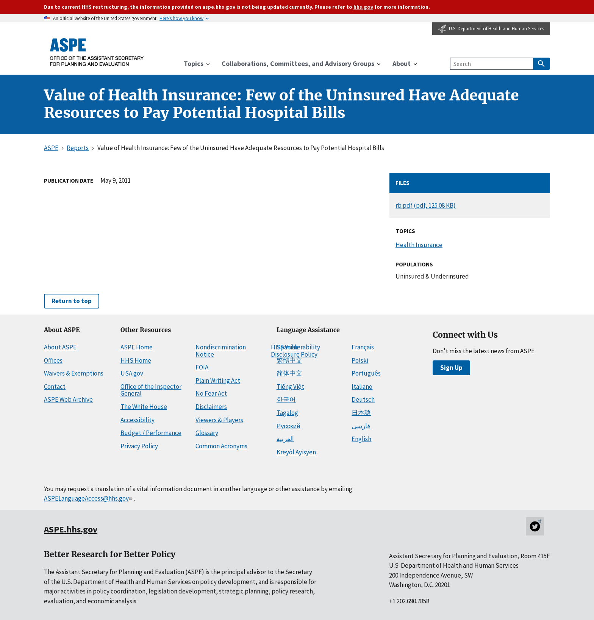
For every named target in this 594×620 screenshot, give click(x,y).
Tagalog (287, 413)
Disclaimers (211, 406)
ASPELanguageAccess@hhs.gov (89, 498)
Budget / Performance (150, 433)
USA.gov (131, 373)
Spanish (287, 347)
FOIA (201, 367)
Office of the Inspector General (150, 390)
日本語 (361, 413)
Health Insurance (418, 245)
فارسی (361, 426)
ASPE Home (136, 347)
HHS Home (135, 360)
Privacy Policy (139, 446)
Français (363, 347)
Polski (360, 360)
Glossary (206, 433)
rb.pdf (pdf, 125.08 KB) (425, 205)
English (361, 439)
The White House (143, 406)
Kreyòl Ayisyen (296, 452)
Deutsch (363, 399)
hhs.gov (363, 6)
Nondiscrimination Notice (220, 351)
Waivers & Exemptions (73, 373)
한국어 (286, 399)
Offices (53, 360)
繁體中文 (289, 360)
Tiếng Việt (290, 386)
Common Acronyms (221, 446)
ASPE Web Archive (68, 399)
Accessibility (137, 420)
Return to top (72, 301)
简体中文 (289, 373)
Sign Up (451, 367)
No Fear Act (211, 393)
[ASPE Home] (97, 52)
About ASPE (60, 347)
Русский (288, 426)
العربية (285, 439)
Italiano (362, 386)
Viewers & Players (219, 420)
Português (366, 373)
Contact (55, 386)
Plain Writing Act (217, 380)
